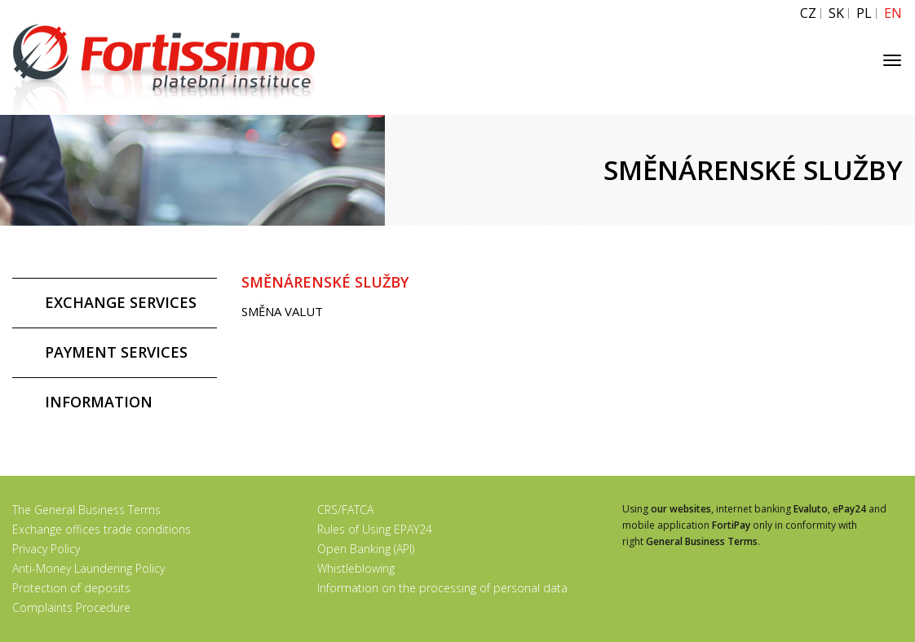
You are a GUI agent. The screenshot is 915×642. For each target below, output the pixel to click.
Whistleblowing (356, 568)
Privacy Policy (46, 548)
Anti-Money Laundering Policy (88, 568)
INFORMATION (98, 401)
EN (893, 13)
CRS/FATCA (345, 509)
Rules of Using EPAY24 (374, 529)
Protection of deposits (71, 588)
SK (836, 13)
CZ (808, 13)
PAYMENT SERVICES (116, 352)
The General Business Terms (86, 509)
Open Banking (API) (365, 548)
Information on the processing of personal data (442, 588)
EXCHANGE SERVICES (121, 302)
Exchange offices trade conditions (101, 529)
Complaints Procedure (71, 607)
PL (864, 13)
